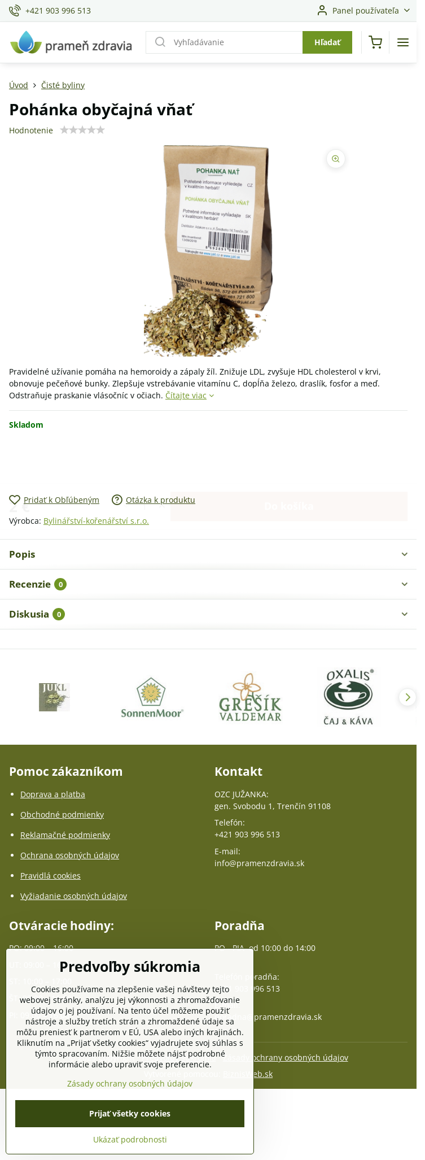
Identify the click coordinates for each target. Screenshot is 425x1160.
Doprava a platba (52, 794)
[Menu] (403, 42)
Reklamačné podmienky (65, 834)
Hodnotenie (31, 130)
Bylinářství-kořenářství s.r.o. (96, 520)
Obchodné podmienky (62, 814)
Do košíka (289, 461)
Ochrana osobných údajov (69, 855)
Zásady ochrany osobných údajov (285, 1057)
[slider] (82, 129)
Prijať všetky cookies (129, 1133)
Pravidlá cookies (50, 875)
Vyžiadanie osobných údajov (73, 895)
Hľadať (327, 42)
